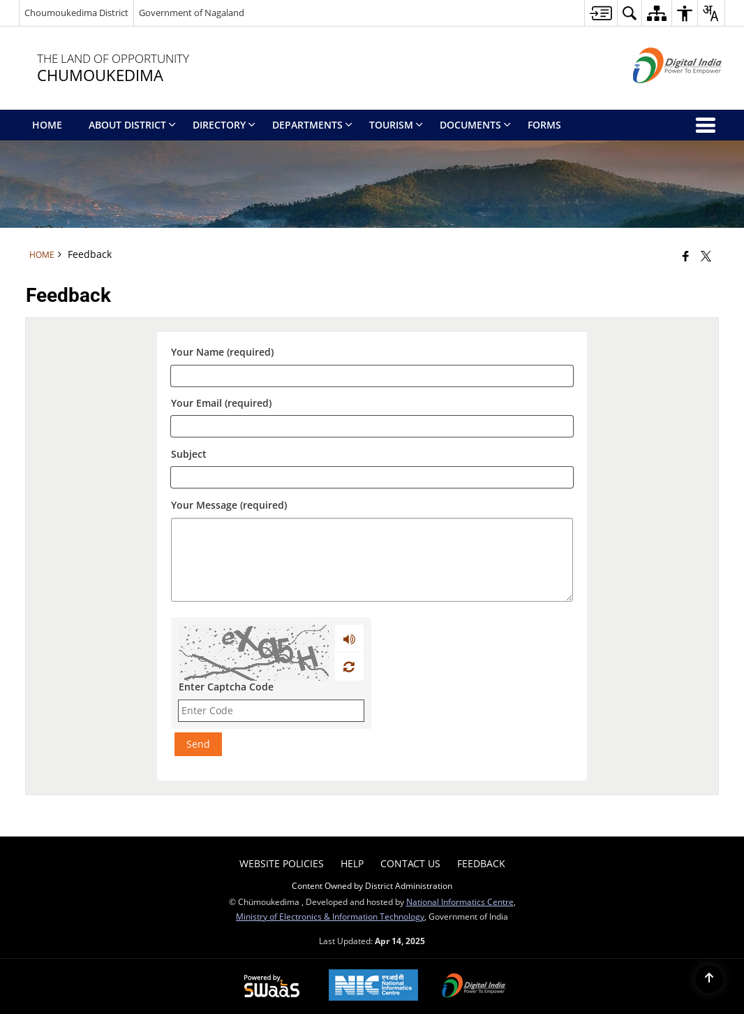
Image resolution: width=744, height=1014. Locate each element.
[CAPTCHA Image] (254, 653)
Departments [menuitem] (312, 124)
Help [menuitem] (352, 863)
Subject (189, 454)
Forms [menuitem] (544, 124)
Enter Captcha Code (226, 686)
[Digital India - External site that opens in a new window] (660, 94)
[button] (629, 13)
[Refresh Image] (348, 667)
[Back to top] (709, 979)
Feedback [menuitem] (481, 863)
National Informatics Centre (460, 901)
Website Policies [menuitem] (281, 863)
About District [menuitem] (132, 124)
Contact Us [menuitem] (410, 863)
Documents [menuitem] (475, 124)
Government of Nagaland (191, 12)
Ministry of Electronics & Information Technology (330, 916)
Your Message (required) (229, 505)
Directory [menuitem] (224, 124)
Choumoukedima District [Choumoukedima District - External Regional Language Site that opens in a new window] (76, 12)
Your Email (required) (221, 403)
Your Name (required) (222, 352)
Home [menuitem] (47, 124)
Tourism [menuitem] (396, 124)
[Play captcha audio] (349, 639)
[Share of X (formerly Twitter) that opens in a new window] (706, 255)
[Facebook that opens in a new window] (685, 255)
